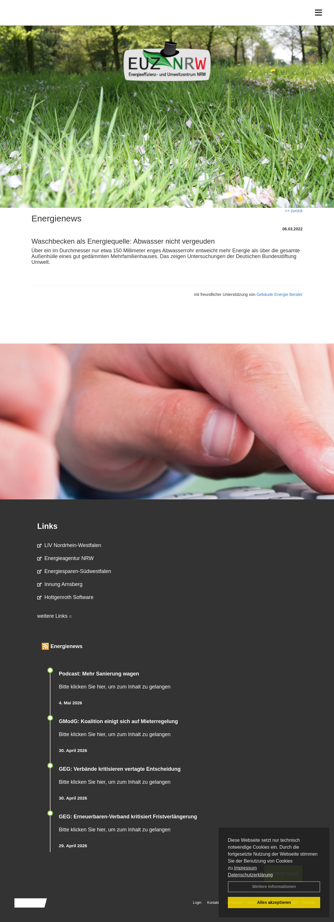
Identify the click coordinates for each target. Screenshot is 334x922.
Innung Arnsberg (59, 584)
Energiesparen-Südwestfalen (74, 571)
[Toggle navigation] (318, 17)
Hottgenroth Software (65, 597)
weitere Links (54, 616)
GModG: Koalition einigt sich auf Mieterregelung (118, 721)
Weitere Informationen (274, 886)
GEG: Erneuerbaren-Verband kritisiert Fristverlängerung (128, 817)
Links (47, 526)
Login (197, 903)
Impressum (245, 867)
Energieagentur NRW (65, 558)
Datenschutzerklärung (250, 874)
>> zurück (294, 210)
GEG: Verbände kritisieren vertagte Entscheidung (120, 769)
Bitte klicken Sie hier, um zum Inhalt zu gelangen (114, 687)
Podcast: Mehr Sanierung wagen (99, 674)
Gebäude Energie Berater (279, 294)
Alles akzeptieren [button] (274, 902)
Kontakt (213, 903)
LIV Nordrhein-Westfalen (69, 545)
